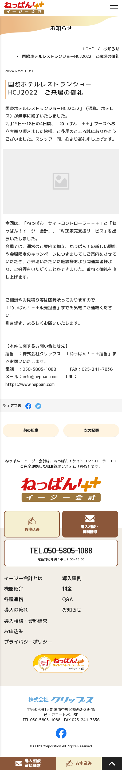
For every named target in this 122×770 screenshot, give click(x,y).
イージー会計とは (23, 578)
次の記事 (91, 430)
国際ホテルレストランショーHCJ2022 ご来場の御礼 (70, 56)
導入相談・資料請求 (25, 621)
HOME (88, 49)
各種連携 (13, 599)
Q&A (67, 599)
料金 (67, 588)
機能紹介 (13, 588)
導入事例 (71, 578)
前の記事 (30, 430)
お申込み (13, 631)
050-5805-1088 (68, 550)
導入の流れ (16, 609)
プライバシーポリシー (28, 641)
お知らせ (111, 49)
